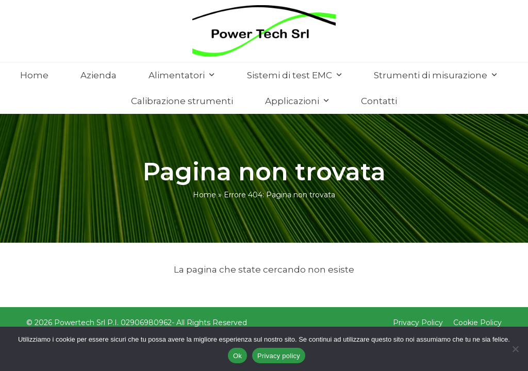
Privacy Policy (418, 322)
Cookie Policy (477, 322)
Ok (237, 356)
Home (204, 194)
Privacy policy (278, 356)
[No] (515, 349)
